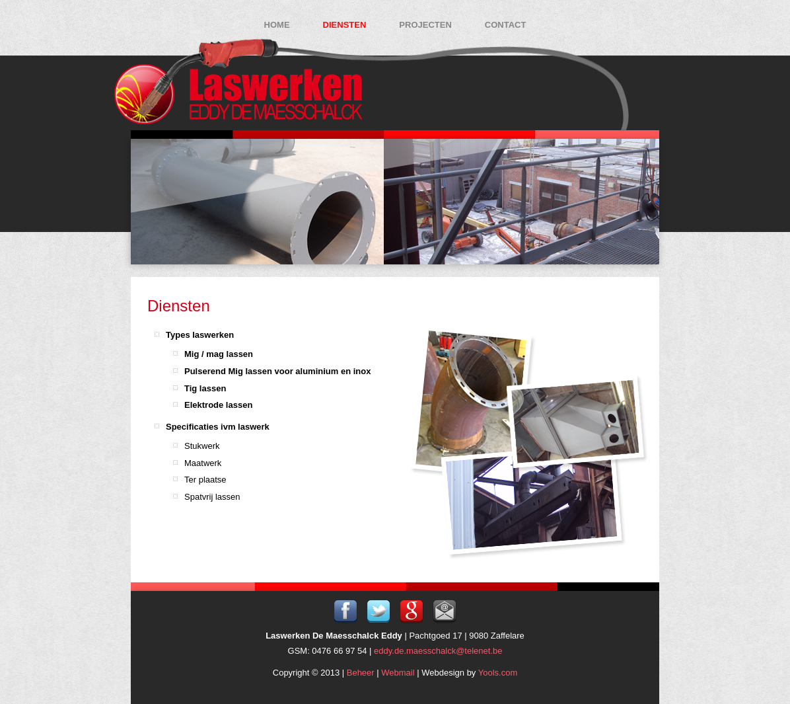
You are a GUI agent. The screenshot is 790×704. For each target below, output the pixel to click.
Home (277, 25)
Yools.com (498, 673)
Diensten (345, 25)
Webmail (397, 673)
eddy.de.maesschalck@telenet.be (438, 651)
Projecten (425, 25)
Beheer (361, 673)
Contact (505, 25)
